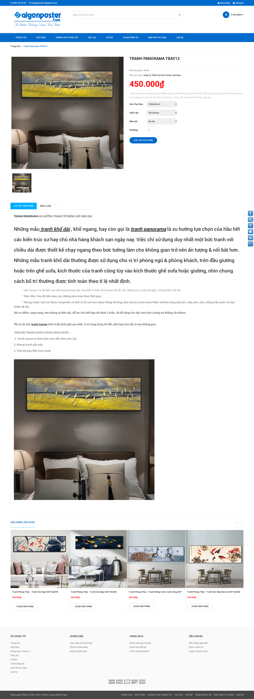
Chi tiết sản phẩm (23, 206)
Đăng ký (238, 3)
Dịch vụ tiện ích (196, 647)
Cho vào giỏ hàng (143, 140)
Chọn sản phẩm (25, 606)
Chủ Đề (109, 37)
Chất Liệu (133, 113)
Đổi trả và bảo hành (79, 647)
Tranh (18, 216)
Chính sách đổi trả (137, 647)
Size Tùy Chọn (136, 104)
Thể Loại (92, 37)
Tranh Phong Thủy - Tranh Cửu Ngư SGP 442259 (35, 592)
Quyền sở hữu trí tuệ (198, 651)
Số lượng (133, 130)
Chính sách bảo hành (139, 651)
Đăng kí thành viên (78, 651)
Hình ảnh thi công (157, 37)
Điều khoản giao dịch (198, 643)
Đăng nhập (224, 3)
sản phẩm (237, 14)
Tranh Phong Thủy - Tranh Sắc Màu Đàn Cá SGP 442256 (213, 592)
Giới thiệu (41, 37)
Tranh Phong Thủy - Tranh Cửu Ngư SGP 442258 (93, 592)
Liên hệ (179, 37)
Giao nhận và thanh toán (81, 643)
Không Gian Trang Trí (67, 37)
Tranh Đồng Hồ (130, 37)
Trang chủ (20, 37)
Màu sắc (133, 121)
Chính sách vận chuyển (140, 643)
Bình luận (45, 206)
